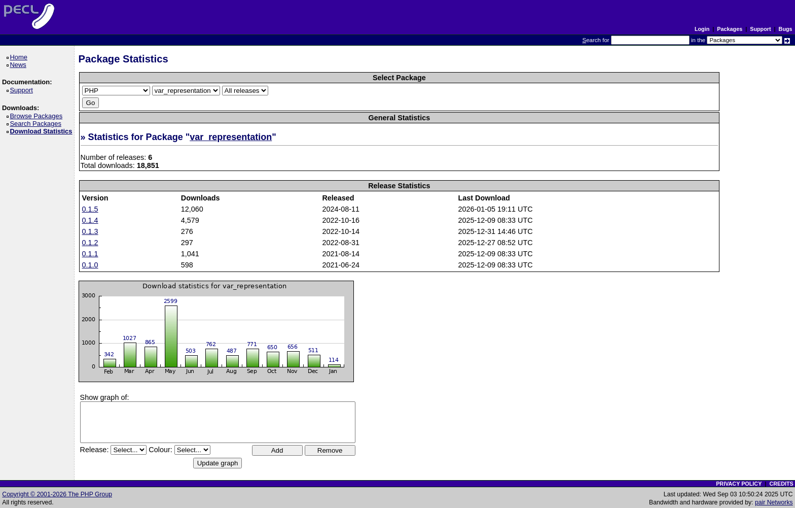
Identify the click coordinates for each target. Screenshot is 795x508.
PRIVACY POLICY (739, 484)
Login (702, 29)
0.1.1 (90, 254)
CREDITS (781, 484)
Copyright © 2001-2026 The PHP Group (57, 494)
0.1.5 (90, 209)
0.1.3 (90, 231)
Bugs (785, 29)
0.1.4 (90, 220)
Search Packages (37, 123)
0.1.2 (90, 243)
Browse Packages (38, 116)
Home (20, 57)
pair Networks (774, 502)
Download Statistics (43, 131)
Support (760, 29)
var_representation (231, 137)
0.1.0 (90, 265)
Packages (729, 29)
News (19, 65)
